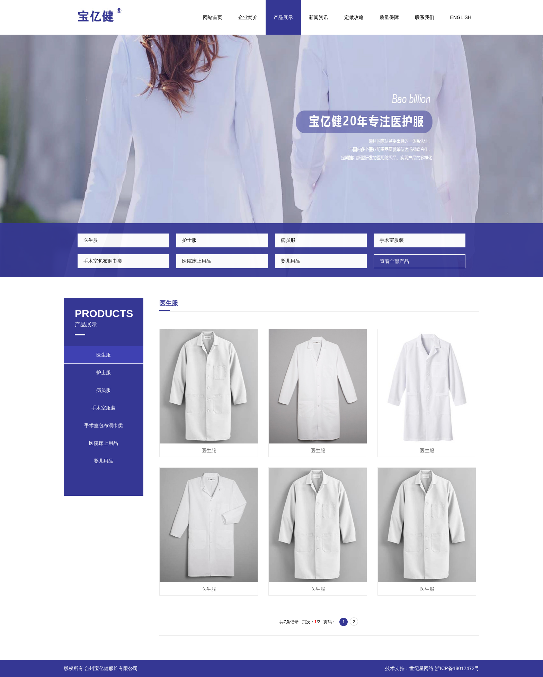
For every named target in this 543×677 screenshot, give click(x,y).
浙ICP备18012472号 (457, 668)
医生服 (90, 240)
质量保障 (389, 17)
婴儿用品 (290, 261)
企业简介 (248, 17)
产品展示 (283, 17)
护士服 (189, 240)
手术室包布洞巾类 (102, 261)
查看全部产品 (394, 261)
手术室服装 (392, 240)
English (460, 17)
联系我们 (424, 17)
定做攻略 (354, 17)
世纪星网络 (421, 668)
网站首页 (212, 17)
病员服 (288, 240)
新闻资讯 (318, 17)
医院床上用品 (196, 261)
